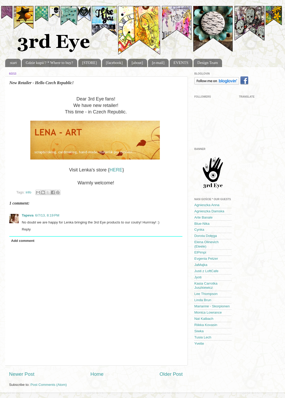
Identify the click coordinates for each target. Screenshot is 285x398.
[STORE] (89, 63)
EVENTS (181, 63)
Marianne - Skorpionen (212, 306)
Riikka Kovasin (205, 325)
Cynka (199, 229)
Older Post (171, 374)
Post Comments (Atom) (49, 385)
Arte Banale (203, 217)
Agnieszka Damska (209, 211)
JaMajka (200, 265)
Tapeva (28, 215)
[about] (137, 63)
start (13, 63)
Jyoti (198, 277)
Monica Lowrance (208, 312)
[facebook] (114, 63)
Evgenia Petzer (206, 258)
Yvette (199, 343)
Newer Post (21, 374)
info (28, 192)
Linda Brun (202, 300)
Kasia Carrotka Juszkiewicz (205, 285)
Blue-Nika (202, 224)
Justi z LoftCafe (206, 271)
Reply (26, 229)
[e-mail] (158, 63)
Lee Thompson (206, 294)
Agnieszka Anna (206, 205)
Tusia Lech (202, 337)
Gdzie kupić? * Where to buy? (49, 63)
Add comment (22, 241)
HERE (116, 169)
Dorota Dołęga (205, 236)
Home (96, 374)
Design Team (207, 63)
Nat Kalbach (203, 319)
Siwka (199, 331)
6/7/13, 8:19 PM (47, 215)
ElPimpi (200, 252)
